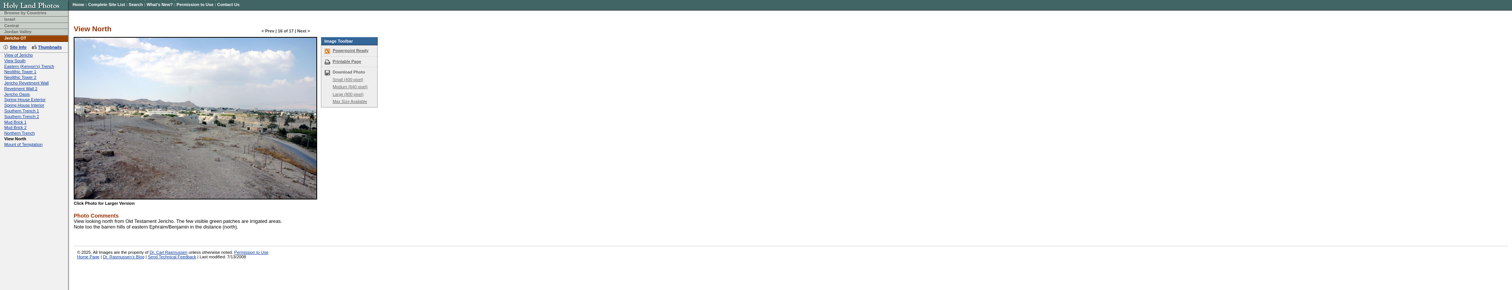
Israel (9, 19)
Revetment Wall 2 (20, 88)
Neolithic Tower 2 (20, 77)
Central (11, 25)
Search (136, 4)
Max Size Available (350, 101)
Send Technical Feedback (172, 257)
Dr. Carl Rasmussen (168, 252)
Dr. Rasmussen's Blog (123, 257)
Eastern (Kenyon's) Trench (29, 66)
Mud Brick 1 (15, 122)
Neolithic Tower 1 (20, 71)
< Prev (268, 31)
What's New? (160, 4)
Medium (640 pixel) (350, 86)
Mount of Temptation (23, 144)
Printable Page (347, 61)
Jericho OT (15, 38)
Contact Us (228, 4)
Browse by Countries (25, 13)
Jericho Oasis (17, 94)
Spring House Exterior (24, 99)
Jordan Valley (17, 31)
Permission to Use (195, 4)
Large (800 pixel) (348, 94)
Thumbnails (50, 47)
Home (78, 4)
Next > (303, 31)
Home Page (88, 257)
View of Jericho (18, 55)
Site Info (18, 47)
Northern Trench (19, 133)
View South (14, 60)
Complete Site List (106, 4)
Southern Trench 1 (21, 111)
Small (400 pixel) (348, 79)
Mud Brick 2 (15, 127)
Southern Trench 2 (21, 116)
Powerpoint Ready (351, 50)
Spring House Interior (24, 105)
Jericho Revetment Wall (26, 83)
